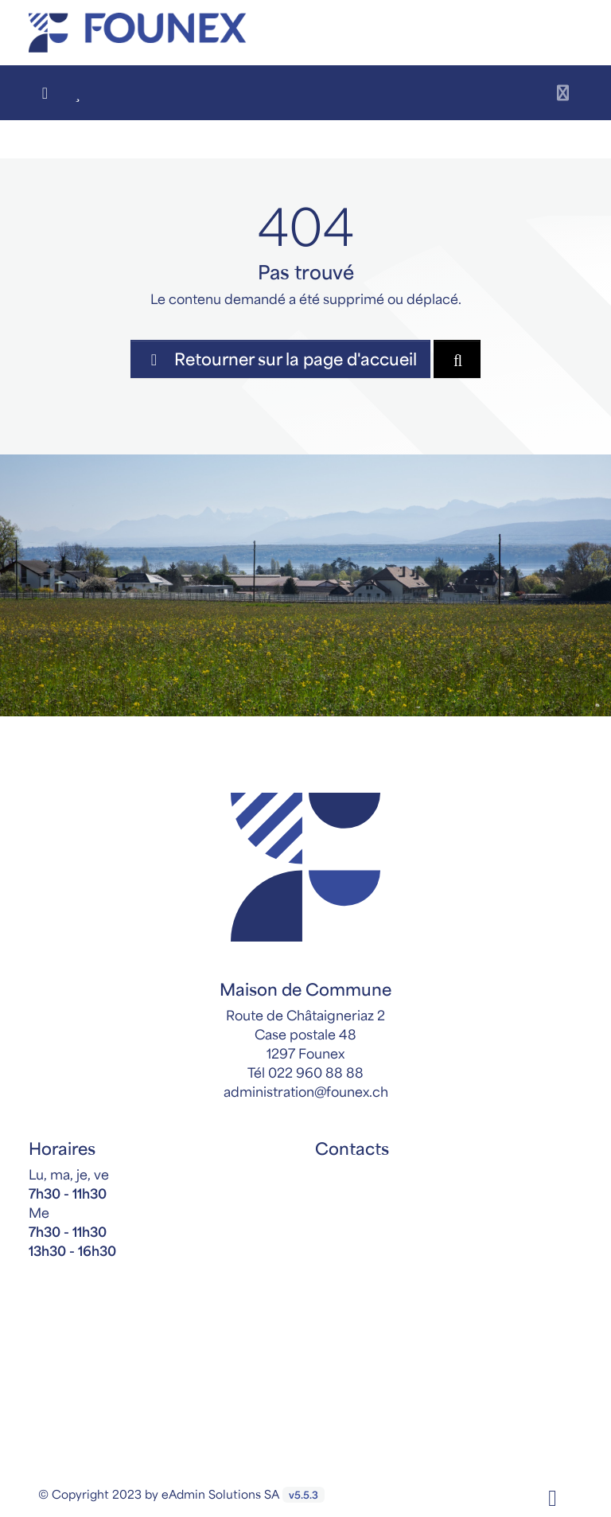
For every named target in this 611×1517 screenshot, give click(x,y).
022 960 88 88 (316, 1072)
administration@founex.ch (306, 1091)
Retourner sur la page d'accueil (280, 358)
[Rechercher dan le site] (457, 359)
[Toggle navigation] (562, 93)
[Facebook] (552, 1496)
